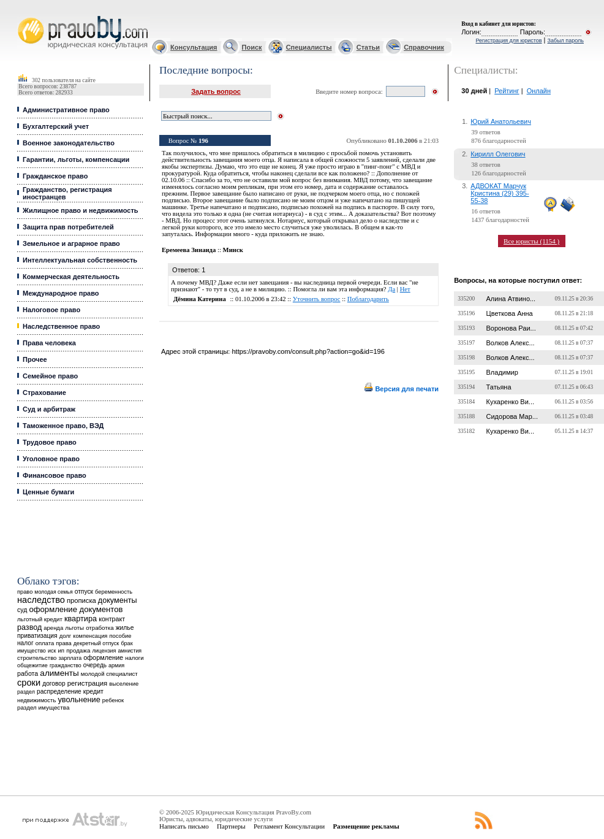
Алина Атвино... (511, 298)
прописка (81, 600)
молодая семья (53, 592)
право (24, 592)
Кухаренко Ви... (510, 401)
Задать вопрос (216, 91)
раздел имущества (43, 707)
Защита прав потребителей (68, 227)
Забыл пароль (566, 40)
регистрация (87, 683)
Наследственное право (61, 326)
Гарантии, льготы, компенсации (76, 159)
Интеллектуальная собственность (80, 260)
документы (117, 600)
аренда (53, 627)
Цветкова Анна (509, 313)
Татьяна (499, 387)
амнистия (130, 651)
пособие (120, 636)
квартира (80, 618)
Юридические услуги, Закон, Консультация (23, 16)
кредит (93, 691)
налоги (134, 657)
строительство (36, 657)
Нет (405, 289)
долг (65, 635)
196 (203, 140)
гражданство (65, 665)
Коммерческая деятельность (71, 276)
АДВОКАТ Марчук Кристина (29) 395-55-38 (499, 193)
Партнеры (231, 826)
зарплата (70, 658)
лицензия (104, 651)
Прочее (35, 359)
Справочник (424, 47)
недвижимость (36, 700)
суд (22, 609)
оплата (45, 643)
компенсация (90, 636)
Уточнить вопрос (317, 299)
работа (27, 673)
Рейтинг (506, 90)
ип (61, 650)
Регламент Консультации (289, 826)
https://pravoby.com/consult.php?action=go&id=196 (308, 351)
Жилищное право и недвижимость (80, 210)
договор (54, 683)
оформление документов (76, 609)
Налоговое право (51, 309)
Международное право (61, 293)
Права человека (49, 343)
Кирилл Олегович (497, 154)
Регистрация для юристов (508, 40)
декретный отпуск (96, 643)
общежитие (32, 665)
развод (29, 627)
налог (25, 643)
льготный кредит (39, 619)
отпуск (84, 591)
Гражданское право (55, 176)
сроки (28, 683)
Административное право (66, 109)
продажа (78, 650)
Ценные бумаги (48, 492)
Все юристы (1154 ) (531, 241)
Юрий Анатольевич (500, 121)
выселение (123, 683)
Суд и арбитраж (49, 409)
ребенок (113, 700)
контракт (112, 619)
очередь (95, 665)
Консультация (193, 47)
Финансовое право (54, 475)
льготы (74, 627)
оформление (103, 657)
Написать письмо (184, 826)
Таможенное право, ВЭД (63, 425)
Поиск (252, 47)
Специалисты (309, 47)
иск (52, 651)
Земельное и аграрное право (71, 243)
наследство (41, 600)
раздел (26, 692)
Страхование (44, 392)
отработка (99, 627)
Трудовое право (50, 442)
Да (391, 289)
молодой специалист (109, 673)
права (63, 643)
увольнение (79, 699)
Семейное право (50, 376)
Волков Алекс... (510, 343)
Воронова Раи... (511, 328)
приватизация (37, 635)
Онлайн (539, 90)
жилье (125, 627)
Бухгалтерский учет (56, 126)
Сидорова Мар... (512, 416)
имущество (31, 651)
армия (116, 665)
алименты (59, 673)
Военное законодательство (69, 143)
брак (126, 643)
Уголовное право (51, 458)
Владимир (502, 372)
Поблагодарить (368, 299)
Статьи (368, 47)
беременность (113, 592)
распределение (59, 691)
